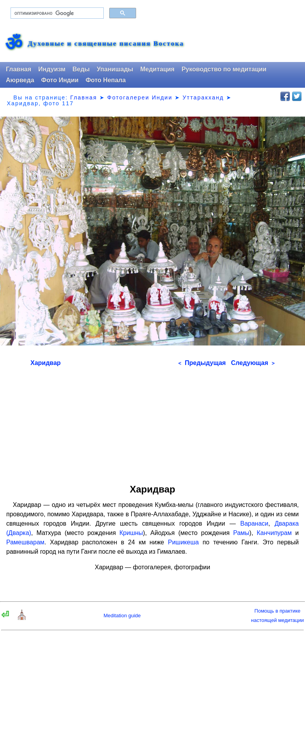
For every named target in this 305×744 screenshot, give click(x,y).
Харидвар (45, 363)
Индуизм (52, 69)
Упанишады (115, 69)
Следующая (253, 363)
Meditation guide (121, 615)
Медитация (157, 69)
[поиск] (56, 13)
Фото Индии (60, 80)
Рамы (241, 533)
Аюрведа (20, 80)
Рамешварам (25, 542)
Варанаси (254, 523)
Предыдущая (202, 363)
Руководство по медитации (223, 69)
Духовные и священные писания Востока (106, 44)
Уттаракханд (203, 97)
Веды (81, 69)
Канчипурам (274, 533)
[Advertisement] (152, 422)
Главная (18, 69)
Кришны (131, 533)
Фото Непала (105, 80)
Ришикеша (183, 542)
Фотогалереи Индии (139, 97)
